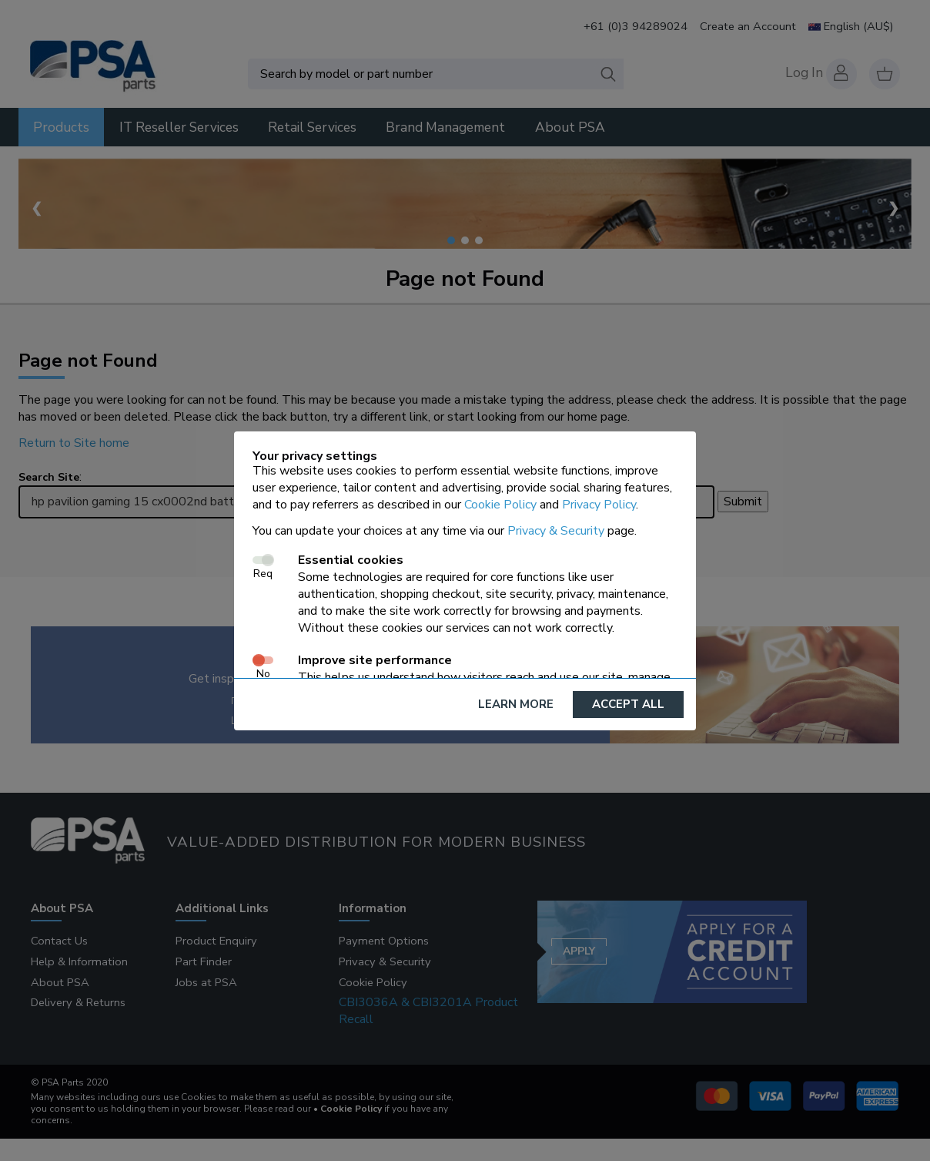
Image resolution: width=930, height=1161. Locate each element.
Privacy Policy (599, 504)
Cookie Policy (500, 504)
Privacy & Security (555, 530)
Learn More (516, 704)
